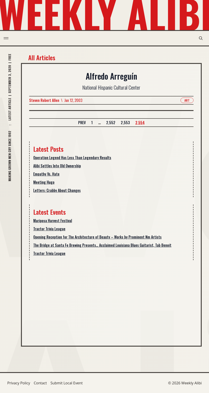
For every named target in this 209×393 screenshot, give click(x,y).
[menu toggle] (6, 38)
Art (187, 100)
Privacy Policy (18, 382)
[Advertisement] (111, 299)
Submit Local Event (66, 382)
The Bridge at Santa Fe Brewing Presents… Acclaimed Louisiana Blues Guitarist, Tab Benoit (102, 245)
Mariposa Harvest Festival (52, 220)
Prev (82, 122)
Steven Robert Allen (44, 100)
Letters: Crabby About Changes (57, 190)
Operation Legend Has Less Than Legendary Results (72, 157)
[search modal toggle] (200, 38)
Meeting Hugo (43, 182)
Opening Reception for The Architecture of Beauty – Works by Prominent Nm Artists (97, 237)
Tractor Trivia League (49, 229)
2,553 (125, 122)
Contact (40, 382)
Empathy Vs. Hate (46, 174)
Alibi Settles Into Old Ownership (57, 166)
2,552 (110, 122)
